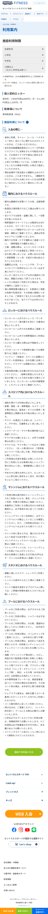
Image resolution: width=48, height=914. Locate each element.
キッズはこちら (39, 3)
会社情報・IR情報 (11, 862)
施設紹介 (28, 14)
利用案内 (4, 19)
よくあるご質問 (10, 884)
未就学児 (9, 49)
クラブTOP (6, 24)
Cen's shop (25, 844)
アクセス (15, 19)
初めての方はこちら (24, 751)
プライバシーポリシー (29, 899)
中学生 (8, 60)
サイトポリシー (15, 899)
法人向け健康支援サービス (15, 868)
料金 (40, 14)
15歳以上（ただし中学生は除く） (16, 68)
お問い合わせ (9, 890)
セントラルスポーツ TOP (17, 774)
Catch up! (10, 783)
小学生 (8, 54)
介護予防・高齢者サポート (15, 873)
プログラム (4, 14)
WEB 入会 (24, 814)
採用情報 (7, 879)
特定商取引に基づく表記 (24, 903)
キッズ (9, 800)
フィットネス (12, 792)
